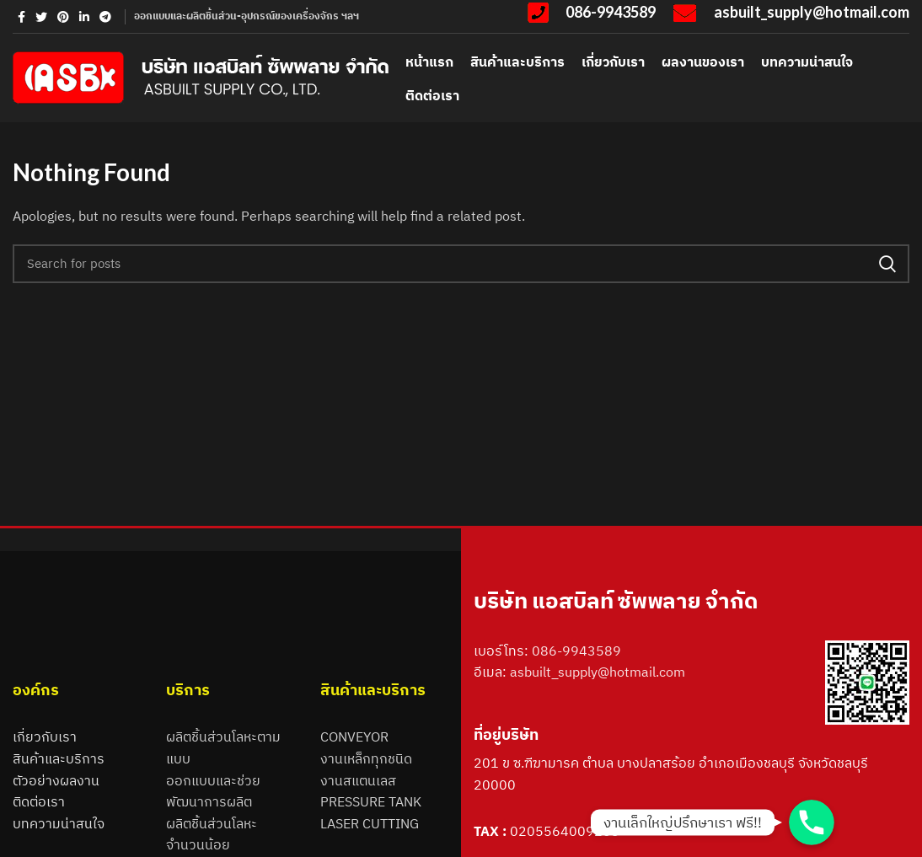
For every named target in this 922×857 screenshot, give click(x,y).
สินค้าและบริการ (59, 758)
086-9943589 (576, 650)
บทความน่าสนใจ (59, 823)
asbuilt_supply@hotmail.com (597, 671)
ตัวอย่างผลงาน (56, 780)
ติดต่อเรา (39, 801)
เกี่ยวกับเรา (45, 736)
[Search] (461, 263)
